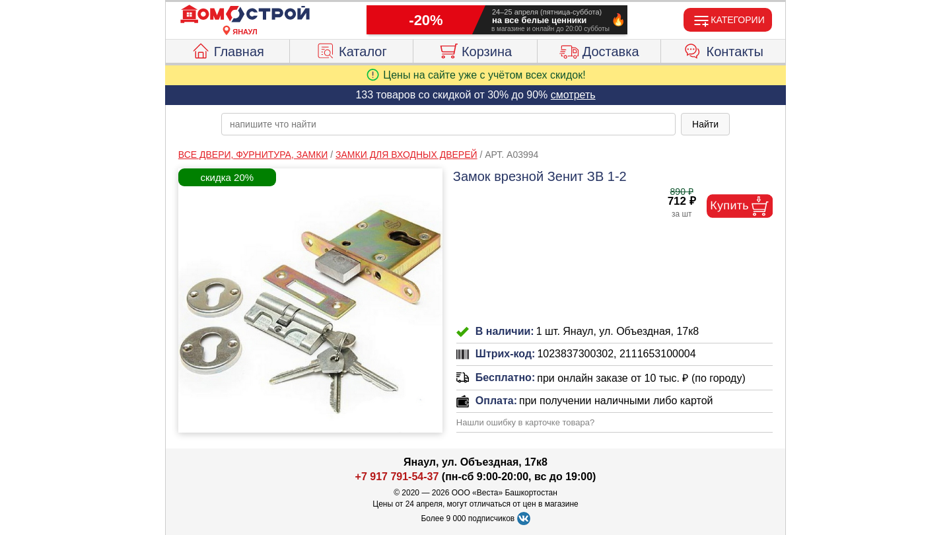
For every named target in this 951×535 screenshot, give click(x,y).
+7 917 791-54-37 (397, 476)
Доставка (599, 49)
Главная (227, 49)
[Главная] (245, 14)
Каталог (351, 49)
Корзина (475, 49)
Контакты (723, 49)
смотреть (573, 94)
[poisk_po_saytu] (448, 124)
